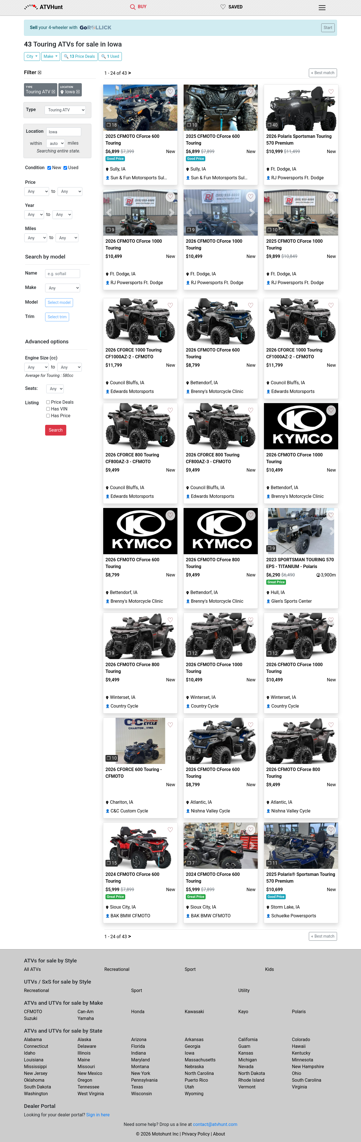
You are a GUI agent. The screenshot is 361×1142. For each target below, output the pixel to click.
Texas (137, 1087)
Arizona (138, 1039)
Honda (137, 1011)
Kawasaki (194, 1011)
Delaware (87, 1046)
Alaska (84, 1039)
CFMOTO (33, 1011)
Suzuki (30, 1018)
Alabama (33, 1039)
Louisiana (33, 1060)
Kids (269, 969)
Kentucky (301, 1053)
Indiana (138, 1053)
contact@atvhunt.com (215, 1124)
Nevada (246, 1066)
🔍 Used (110, 56)
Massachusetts (200, 1060)
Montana (140, 1066)
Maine (84, 1060)
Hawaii (299, 1046)
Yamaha (86, 1018)
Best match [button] (324, 72)
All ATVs (32, 969)
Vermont (247, 1087)
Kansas (245, 1053)
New (56, 167)
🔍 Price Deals (79, 56)
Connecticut (36, 1046)
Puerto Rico (196, 1080)
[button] (108, 108)
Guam (244, 1046)
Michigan (247, 1060)
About (219, 1134)
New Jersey (35, 1073)
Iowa (189, 1053)
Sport (190, 969)
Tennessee (88, 1087)
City (30, 56)
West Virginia (91, 1093)
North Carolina (199, 1073)
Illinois (84, 1053)
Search (56, 430)
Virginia (299, 1087)
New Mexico (90, 1073)
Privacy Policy (196, 1134)
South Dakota (37, 1087)
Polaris (299, 1011)
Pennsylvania (144, 1080)
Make (49, 56)
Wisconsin (141, 1093)
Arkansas (194, 1039)
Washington (36, 1093)
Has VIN (59, 409)
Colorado (301, 1039)
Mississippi (35, 1066)
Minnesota (302, 1060)
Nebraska (194, 1066)
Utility (244, 990)
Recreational (116, 969)
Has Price (61, 415)
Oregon (85, 1080)
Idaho (29, 1053)
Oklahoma (34, 1080)
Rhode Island (251, 1080)
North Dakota (251, 1073)
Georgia (192, 1046)
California (247, 1039)
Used (73, 167)
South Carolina (306, 1080)
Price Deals (62, 402)
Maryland (140, 1060)
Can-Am (86, 1011)
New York (140, 1073)
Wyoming (194, 1093)
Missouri (86, 1066)
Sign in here (98, 1114)
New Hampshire (308, 1066)
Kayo (243, 1011)
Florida (138, 1046)
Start (328, 27)
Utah (189, 1087)
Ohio (296, 1073)
